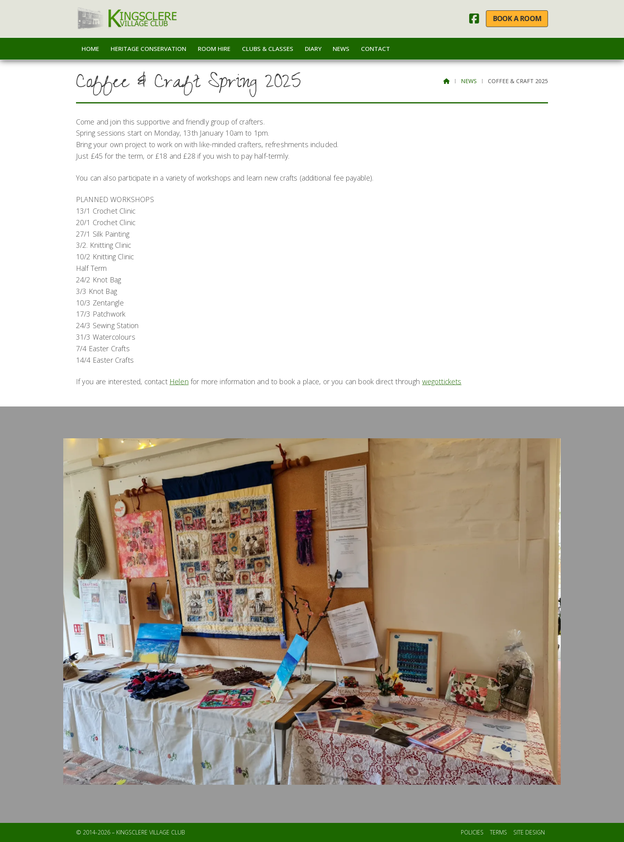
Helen (179, 381)
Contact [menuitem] (375, 49)
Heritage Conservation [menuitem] (148, 49)
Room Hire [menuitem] (214, 49)
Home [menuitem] (90, 49)
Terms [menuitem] (498, 832)
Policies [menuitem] (472, 832)
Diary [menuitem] (313, 49)
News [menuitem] (341, 49)
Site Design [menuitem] (529, 832)
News (469, 81)
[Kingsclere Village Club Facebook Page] (474, 20)
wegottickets (442, 381)
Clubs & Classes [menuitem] (267, 49)
